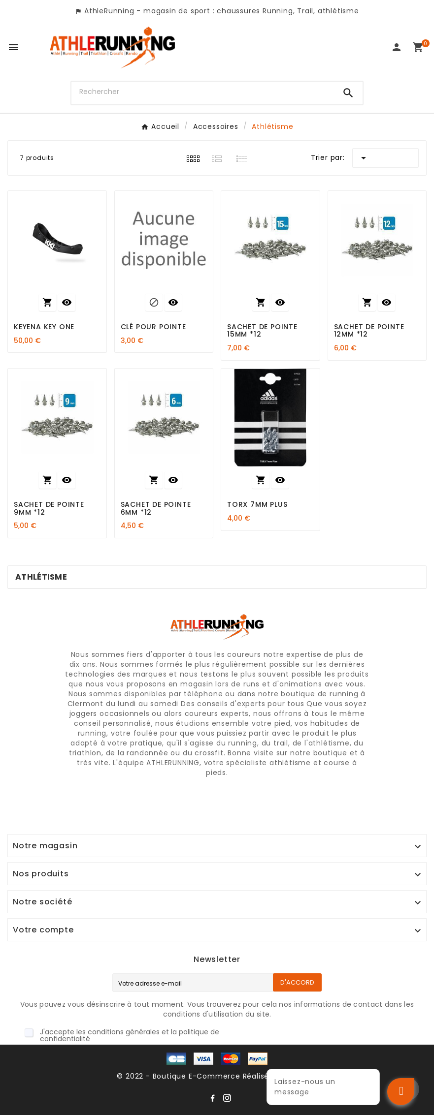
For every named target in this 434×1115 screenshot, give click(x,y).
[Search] (348, 93)
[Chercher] (202, 92)
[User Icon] (396, 47)
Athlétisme (41, 577)
